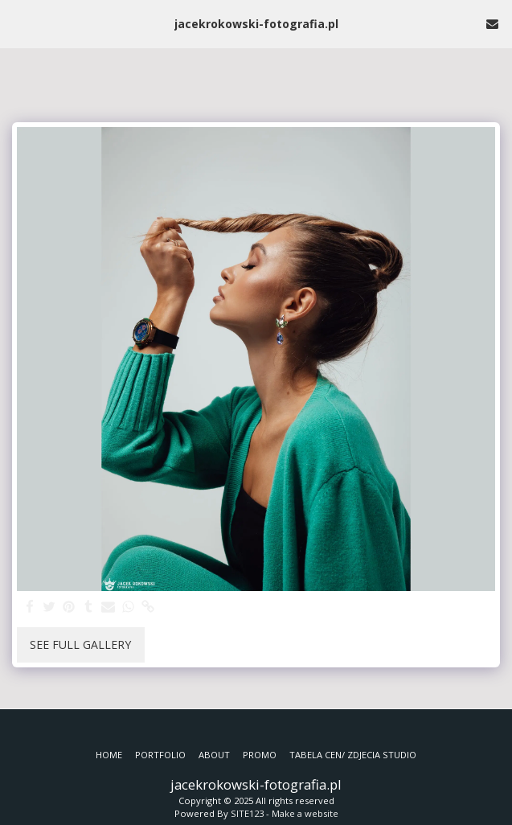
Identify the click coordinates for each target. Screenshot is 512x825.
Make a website (305, 813)
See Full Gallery (80, 644)
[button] (17, 22)
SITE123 (247, 813)
